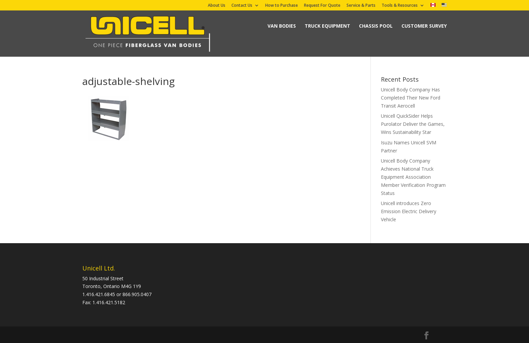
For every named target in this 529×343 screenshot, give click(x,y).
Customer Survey (424, 26)
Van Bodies (282, 26)
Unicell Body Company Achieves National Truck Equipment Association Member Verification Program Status (413, 177)
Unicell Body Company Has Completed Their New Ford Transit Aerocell (410, 97)
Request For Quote (322, 5)
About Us (216, 5)
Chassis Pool (376, 26)
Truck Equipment (327, 26)
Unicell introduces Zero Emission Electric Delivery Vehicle (408, 211)
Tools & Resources (400, 5)
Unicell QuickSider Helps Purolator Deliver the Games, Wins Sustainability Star (413, 124)
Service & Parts (360, 5)
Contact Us (241, 5)
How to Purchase (281, 5)
